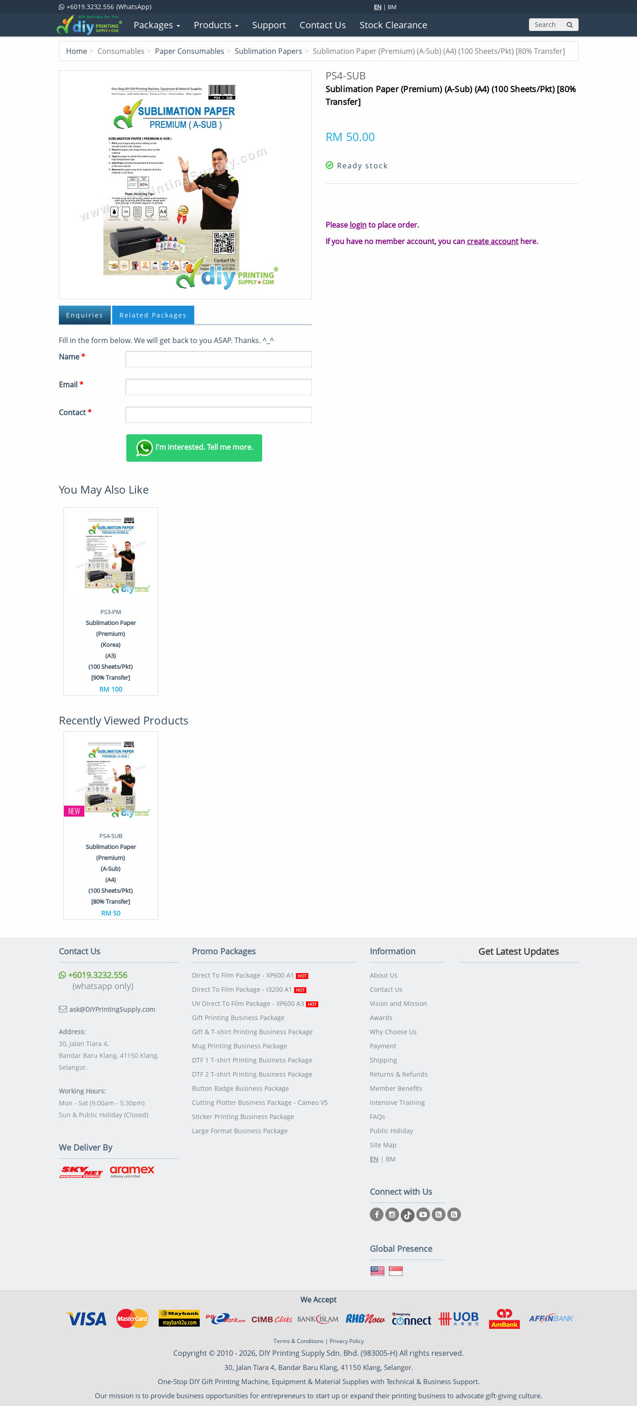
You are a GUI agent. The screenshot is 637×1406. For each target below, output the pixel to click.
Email (71, 385)
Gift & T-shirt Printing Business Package (252, 1031)
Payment (383, 1045)
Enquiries (85, 315)
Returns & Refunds (399, 1074)
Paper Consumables (189, 51)
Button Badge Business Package (240, 1088)
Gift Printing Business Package (238, 1017)
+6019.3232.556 (93, 974)
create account (492, 241)
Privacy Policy (347, 1341)
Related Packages (153, 315)
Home (76, 51)
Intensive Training (397, 1102)
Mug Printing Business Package (239, 1045)
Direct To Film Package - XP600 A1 (250, 975)
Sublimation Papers (268, 51)
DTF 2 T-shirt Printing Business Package (252, 1074)
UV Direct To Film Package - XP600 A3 (255, 1003)
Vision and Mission (398, 1003)
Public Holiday (391, 1130)
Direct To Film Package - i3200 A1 (249, 989)
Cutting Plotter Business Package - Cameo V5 (260, 1102)
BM (392, 7)
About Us (384, 975)
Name (72, 357)
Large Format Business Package (240, 1130)
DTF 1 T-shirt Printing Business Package (252, 1060)
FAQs (377, 1116)
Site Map (383, 1144)
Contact (75, 412)
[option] (110, 601)
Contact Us (386, 989)
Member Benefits (396, 1088)
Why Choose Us (393, 1031)
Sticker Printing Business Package (243, 1116)
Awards (381, 1017)
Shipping (383, 1060)
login (358, 225)
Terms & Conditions (299, 1341)
